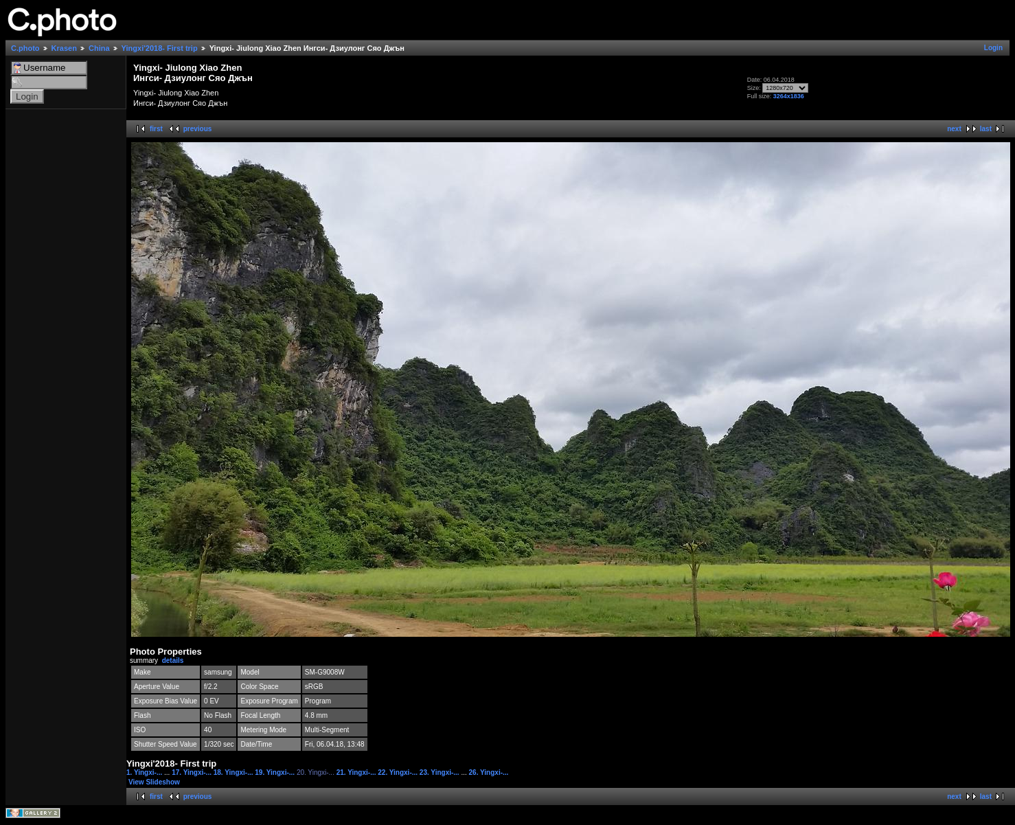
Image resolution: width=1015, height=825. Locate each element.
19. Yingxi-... (276, 772)
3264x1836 (788, 96)
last (986, 129)
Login (993, 48)
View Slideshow (154, 782)
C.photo (25, 48)
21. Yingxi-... (357, 772)
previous (197, 129)
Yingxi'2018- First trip (160, 48)
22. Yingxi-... (399, 772)
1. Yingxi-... (145, 772)
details (173, 660)
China (99, 48)
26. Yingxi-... (489, 772)
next (954, 129)
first (156, 129)
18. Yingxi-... (234, 772)
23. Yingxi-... (440, 772)
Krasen (64, 48)
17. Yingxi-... (193, 772)
